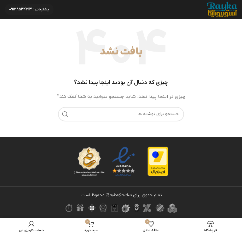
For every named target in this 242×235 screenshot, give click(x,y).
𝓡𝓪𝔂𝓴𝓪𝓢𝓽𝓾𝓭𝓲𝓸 (119, 195)
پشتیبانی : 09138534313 (29, 9)
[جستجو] (121, 114)
